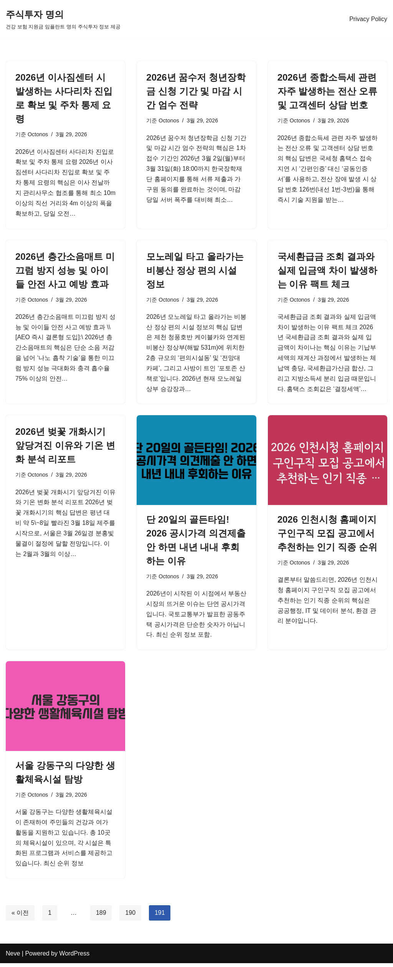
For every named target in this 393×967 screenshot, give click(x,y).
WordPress (74, 957)
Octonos (38, 134)
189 (101, 916)
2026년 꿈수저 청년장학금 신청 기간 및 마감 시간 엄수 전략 (196, 91)
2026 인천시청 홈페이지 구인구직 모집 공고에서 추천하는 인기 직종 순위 (327, 535)
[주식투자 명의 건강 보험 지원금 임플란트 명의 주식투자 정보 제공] (63, 19)
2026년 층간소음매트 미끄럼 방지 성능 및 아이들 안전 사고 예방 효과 (65, 271)
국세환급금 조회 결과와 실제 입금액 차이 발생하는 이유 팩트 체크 (327, 271)
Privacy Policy (368, 19)
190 (130, 916)
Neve (13, 957)
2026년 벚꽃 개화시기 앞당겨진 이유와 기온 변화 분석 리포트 (65, 448)
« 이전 (20, 916)
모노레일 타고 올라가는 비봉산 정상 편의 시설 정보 (194, 271)
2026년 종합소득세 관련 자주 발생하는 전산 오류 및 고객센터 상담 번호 (327, 91)
